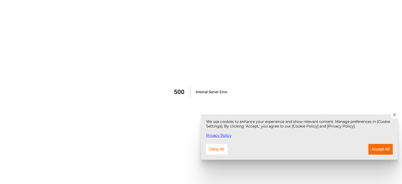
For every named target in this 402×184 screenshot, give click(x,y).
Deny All (216, 149)
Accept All (380, 149)
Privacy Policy (219, 135)
